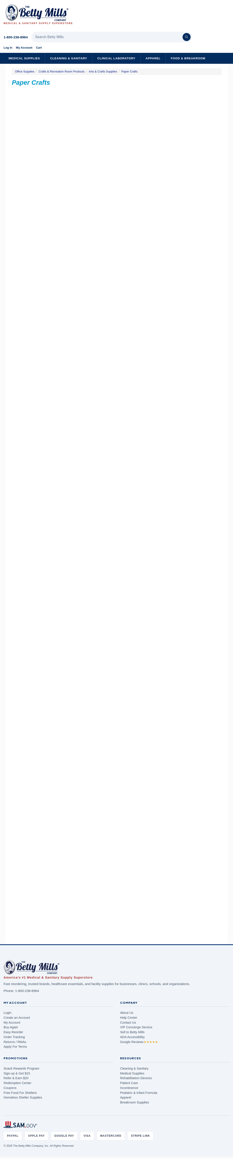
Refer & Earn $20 (16, 1078)
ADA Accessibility (132, 1037)
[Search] (187, 37)
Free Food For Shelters (20, 1093)
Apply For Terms (15, 1046)
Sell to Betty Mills (132, 1032)
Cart (39, 47)
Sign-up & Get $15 (17, 1073)
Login (7, 1012)
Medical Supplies (24, 58)
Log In (8, 47)
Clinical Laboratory (116, 58)
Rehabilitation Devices (136, 1078)
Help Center (128, 1017)
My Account (24, 47)
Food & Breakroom (188, 58)
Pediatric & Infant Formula (138, 1093)
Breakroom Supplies (134, 1102)
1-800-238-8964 (16, 37)
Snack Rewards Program (21, 1068)
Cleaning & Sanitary (68, 58)
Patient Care (129, 1083)
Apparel (153, 58)
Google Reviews (139, 1042)
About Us (126, 1012)
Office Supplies (24, 71)
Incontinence (129, 1088)
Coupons (10, 1088)
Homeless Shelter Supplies (23, 1097)
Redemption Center (17, 1083)
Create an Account (17, 1017)
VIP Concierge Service (136, 1027)
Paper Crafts (129, 71)
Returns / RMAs (15, 1042)
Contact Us (128, 1022)
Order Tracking (14, 1037)
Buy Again (11, 1027)
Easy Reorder (13, 1032)
